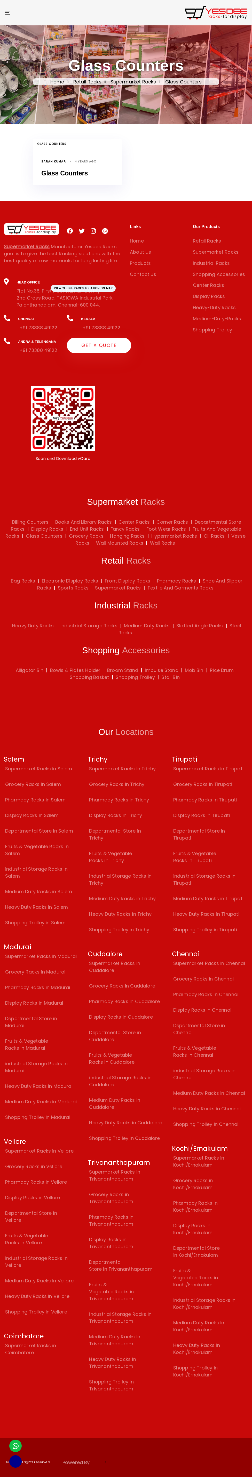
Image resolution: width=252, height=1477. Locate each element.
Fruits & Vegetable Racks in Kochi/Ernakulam (195, 1277)
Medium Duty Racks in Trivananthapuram (114, 1340)
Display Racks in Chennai (202, 1010)
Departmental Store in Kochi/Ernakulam (196, 1251)
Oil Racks (213, 536)
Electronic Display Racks (70, 581)
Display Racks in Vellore (32, 1197)
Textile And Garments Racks (180, 588)
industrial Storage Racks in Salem (36, 872)
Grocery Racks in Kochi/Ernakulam (193, 1184)
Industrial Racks (211, 263)
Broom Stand (122, 670)
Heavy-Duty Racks (214, 307)
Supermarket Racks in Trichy (122, 768)
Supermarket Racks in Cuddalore (114, 967)
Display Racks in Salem (32, 815)
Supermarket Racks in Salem (38, 768)
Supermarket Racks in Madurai (41, 956)
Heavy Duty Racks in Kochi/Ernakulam (196, 1348)
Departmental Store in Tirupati (199, 834)
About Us (140, 252)
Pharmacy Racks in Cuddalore (124, 1001)
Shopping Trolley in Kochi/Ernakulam (195, 1371)
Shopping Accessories (219, 274)
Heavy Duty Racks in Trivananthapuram (112, 1362)
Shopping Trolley (212, 329)
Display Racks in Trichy (115, 815)
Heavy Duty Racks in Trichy (120, 914)
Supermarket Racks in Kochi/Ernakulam (198, 1161)
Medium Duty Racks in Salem (38, 891)
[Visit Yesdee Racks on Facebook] (70, 231)
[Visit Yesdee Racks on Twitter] (82, 231)
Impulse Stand (161, 670)
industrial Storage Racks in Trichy (120, 879)
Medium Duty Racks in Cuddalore (114, 1103)
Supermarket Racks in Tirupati (208, 768)
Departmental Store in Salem (39, 831)
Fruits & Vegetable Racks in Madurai (26, 1044)
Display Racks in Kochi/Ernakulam (193, 1229)
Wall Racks (162, 543)
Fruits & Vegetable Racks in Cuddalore (112, 1058)
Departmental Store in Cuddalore (115, 1036)
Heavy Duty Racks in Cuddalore (125, 1122)
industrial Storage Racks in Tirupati (204, 879)
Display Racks (209, 296)
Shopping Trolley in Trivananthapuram (111, 1385)
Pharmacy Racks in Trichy (119, 800)
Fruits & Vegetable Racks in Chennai (194, 1051)
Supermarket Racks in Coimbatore (30, 1349)
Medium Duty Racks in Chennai (209, 1093)
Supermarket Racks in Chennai (209, 963)
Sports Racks (73, 588)
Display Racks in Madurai (34, 1003)
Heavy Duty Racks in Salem (36, 907)
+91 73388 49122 (38, 327)
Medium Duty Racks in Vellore (39, 1280)
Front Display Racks (127, 581)
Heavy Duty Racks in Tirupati (206, 914)
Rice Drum (222, 670)
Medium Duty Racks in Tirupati (208, 898)
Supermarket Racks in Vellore (39, 1151)
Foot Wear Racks (165, 529)
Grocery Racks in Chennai (203, 979)
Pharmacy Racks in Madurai (37, 987)
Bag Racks (23, 581)
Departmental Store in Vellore (31, 1216)
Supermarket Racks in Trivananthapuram (114, 1175)
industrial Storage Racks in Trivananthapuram (120, 1317)
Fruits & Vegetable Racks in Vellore (26, 1239)
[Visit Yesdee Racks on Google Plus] (105, 231)
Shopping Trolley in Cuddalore (124, 1138)
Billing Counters (30, 522)
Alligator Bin (29, 670)
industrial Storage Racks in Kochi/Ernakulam (204, 1303)
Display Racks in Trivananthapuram (111, 1243)
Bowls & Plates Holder (75, 670)
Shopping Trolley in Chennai (206, 1124)
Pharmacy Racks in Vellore (36, 1182)
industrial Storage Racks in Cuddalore (120, 1081)
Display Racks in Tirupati (201, 815)
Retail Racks (87, 82)
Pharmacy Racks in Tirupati (205, 800)
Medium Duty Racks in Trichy (122, 898)
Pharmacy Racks (176, 581)
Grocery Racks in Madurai (35, 972)
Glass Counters (51, 144)
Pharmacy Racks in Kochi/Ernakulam (195, 1206)
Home (57, 82)
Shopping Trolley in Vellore (36, 1312)
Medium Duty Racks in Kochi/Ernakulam (198, 1326)
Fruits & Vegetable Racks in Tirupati (194, 857)
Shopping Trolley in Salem (35, 922)
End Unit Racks (86, 529)
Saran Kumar (53, 161)
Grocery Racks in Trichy (116, 784)
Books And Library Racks (83, 522)
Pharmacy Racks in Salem (35, 800)
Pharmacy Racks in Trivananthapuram (111, 1220)
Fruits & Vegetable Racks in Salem (37, 850)
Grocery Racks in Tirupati (202, 784)
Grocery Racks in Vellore (33, 1166)
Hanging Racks (127, 536)
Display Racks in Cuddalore (121, 1017)
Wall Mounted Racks (119, 543)
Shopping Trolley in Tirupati (205, 929)
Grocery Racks (86, 536)
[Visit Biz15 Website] (105, 1463)
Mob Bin (194, 670)
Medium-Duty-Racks (217, 318)
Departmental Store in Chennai (199, 1029)
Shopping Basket (89, 677)
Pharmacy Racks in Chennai (206, 994)
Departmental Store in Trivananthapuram (121, 1265)
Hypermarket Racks (173, 536)
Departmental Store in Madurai (31, 1022)
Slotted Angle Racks (199, 625)
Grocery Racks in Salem (33, 784)
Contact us (143, 274)
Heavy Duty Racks (33, 625)
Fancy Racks (124, 529)
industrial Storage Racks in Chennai (204, 1074)
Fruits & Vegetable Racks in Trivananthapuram (111, 1291)
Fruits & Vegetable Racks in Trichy (110, 857)
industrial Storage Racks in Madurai (36, 1067)
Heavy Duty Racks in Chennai (207, 1108)
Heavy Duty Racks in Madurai (39, 1086)
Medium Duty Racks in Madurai (41, 1101)
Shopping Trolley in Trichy (119, 929)
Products (140, 263)
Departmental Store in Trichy (115, 834)
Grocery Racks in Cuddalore (122, 986)
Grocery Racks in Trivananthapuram (111, 1198)
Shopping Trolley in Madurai (37, 1117)
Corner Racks (171, 522)
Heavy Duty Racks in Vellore (37, 1296)
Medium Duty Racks (147, 625)
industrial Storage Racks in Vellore (36, 1261)
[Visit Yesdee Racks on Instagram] (93, 231)
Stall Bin (170, 677)
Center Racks (208, 285)
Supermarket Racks (133, 82)
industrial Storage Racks (88, 625)
